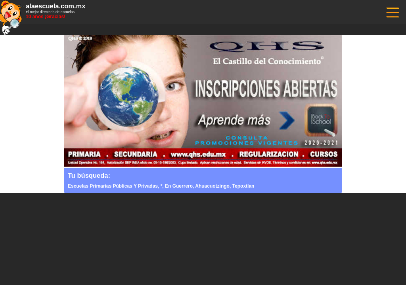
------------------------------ (392, 11)
